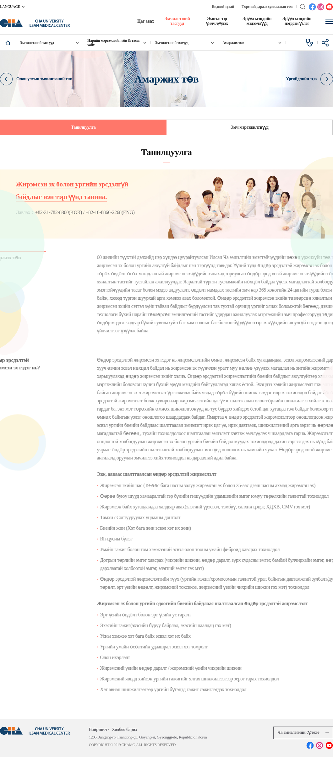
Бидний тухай (223, 6)
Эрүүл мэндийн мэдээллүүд (257, 21)
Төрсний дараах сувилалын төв (267, 6)
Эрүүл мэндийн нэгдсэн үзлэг (297, 21)
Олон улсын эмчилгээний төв (36, 78)
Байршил (98, 729)
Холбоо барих (124, 729)
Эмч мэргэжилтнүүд (250, 127)
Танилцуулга (83, 127)
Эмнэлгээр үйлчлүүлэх (217, 21)
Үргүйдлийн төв (309, 78)
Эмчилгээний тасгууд (177, 21)
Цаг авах (145, 21)
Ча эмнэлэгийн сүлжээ (303, 732)
